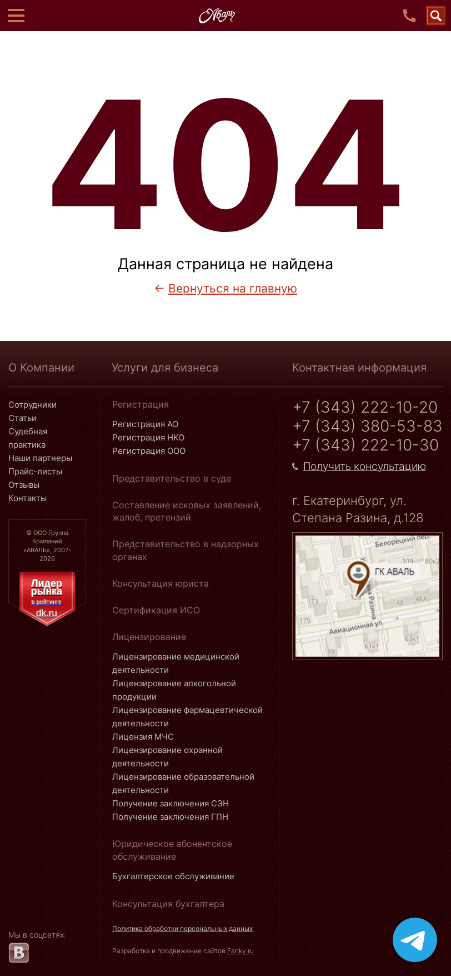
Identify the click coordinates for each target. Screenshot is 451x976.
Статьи (22, 418)
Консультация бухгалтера (168, 903)
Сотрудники (32, 404)
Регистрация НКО (148, 437)
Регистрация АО (145, 424)
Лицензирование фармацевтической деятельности (187, 717)
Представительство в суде (171, 478)
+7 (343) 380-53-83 (367, 426)
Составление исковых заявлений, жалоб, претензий (186, 511)
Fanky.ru (240, 951)
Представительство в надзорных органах (185, 550)
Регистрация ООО (149, 450)
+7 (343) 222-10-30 (365, 445)
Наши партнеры (40, 458)
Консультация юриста (160, 583)
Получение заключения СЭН (170, 803)
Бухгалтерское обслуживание (173, 876)
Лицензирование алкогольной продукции (174, 690)
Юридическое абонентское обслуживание (172, 849)
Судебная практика (27, 438)
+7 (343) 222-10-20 (365, 407)
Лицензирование (149, 636)
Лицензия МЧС (143, 736)
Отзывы (23, 484)
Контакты (27, 498)
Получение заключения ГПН (170, 816)
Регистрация (140, 404)
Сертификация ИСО (156, 610)
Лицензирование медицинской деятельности (175, 663)
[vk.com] (18, 953)
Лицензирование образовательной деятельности (183, 783)
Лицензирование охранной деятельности (167, 757)
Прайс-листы (35, 471)
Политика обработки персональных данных (182, 928)
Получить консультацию (364, 466)
